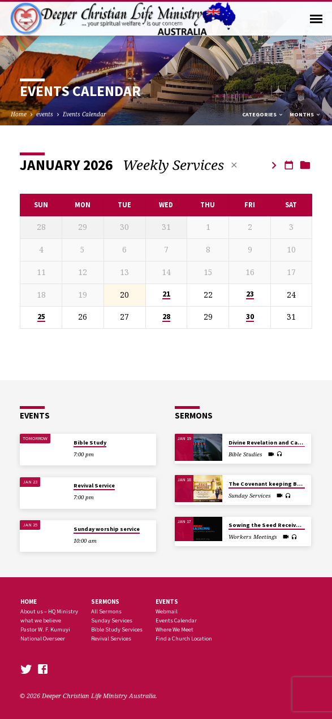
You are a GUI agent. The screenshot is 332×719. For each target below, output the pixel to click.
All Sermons (106, 611)
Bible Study (90, 442)
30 (250, 316)
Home (19, 114)
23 (250, 294)
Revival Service (94, 485)
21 (166, 294)
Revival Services (111, 638)
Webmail (167, 611)
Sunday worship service (107, 529)
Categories (263, 114)
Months (305, 114)
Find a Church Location (184, 638)
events (44, 114)
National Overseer (42, 638)
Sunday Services (111, 620)
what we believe (40, 620)
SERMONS (105, 601)
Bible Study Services (117, 629)
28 (166, 316)
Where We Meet (174, 629)
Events (167, 601)
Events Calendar (84, 114)
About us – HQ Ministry (49, 611)
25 (41, 316)
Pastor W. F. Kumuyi (45, 629)
